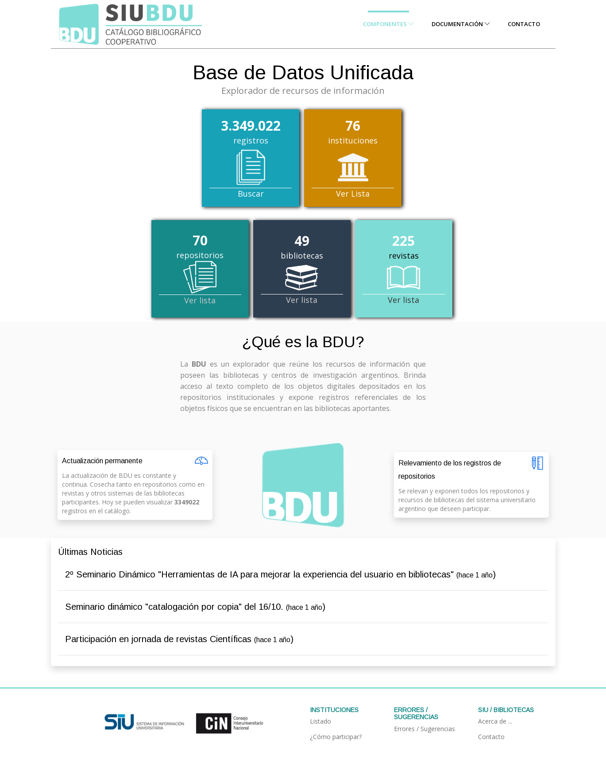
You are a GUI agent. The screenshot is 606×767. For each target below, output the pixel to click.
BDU (338, 341)
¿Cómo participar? (336, 736)
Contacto (524, 24)
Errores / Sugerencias (424, 728)
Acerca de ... (495, 721)
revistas (404, 269)
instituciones (353, 157)
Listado (320, 721)
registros (250, 157)
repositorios (200, 268)
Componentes (388, 24)
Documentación (461, 24)
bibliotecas (302, 269)
